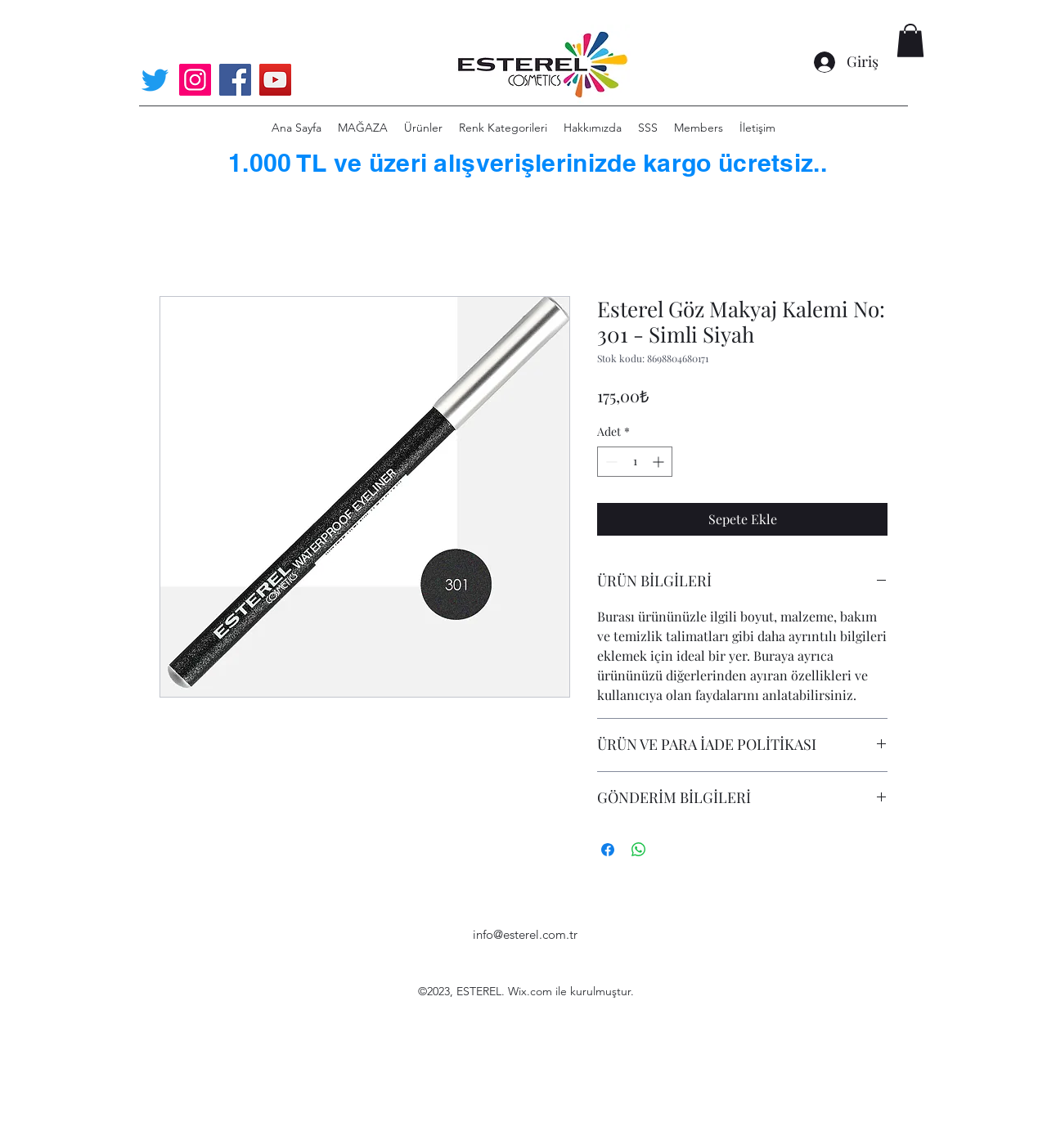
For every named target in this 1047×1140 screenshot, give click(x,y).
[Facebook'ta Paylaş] (608, 849)
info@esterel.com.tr (525, 934)
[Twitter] (155, 80)
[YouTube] (275, 80)
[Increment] (659, 461)
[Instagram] (195, 80)
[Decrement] (610, 461)
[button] (910, 40)
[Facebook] (235, 80)
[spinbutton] (634, 461)
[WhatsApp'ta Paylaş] (639, 849)
